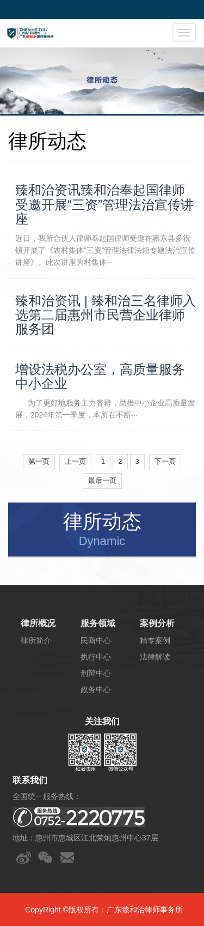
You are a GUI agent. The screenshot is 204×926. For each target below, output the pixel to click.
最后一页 (102, 480)
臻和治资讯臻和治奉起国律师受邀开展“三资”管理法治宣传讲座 (104, 204)
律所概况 (38, 623)
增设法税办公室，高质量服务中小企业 (100, 376)
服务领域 (98, 623)
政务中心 (96, 689)
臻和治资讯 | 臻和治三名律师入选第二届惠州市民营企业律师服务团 (105, 315)
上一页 (75, 461)
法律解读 (155, 656)
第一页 (39, 461)
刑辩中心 (96, 673)
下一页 (165, 461)
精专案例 (155, 640)
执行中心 (96, 656)
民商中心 (96, 640)
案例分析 (157, 623)
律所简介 (36, 640)
